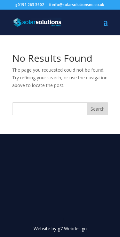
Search (98, 109)
